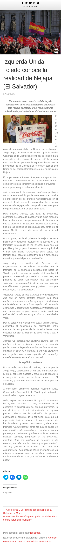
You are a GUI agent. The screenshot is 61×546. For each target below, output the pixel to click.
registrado (35, 532)
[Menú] (56, 51)
